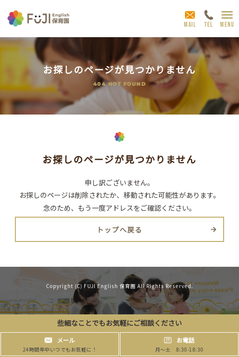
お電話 (185, 340)
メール (66, 340)
